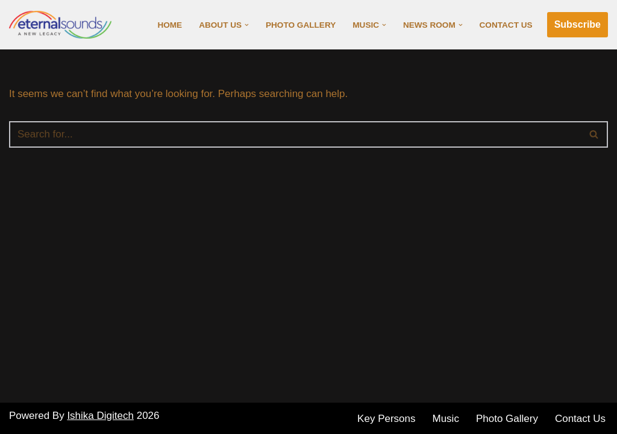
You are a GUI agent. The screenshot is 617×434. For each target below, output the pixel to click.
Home (169, 25)
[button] (247, 25)
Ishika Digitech (100, 415)
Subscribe (577, 24)
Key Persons (386, 418)
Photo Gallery (301, 25)
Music (446, 418)
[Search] (295, 134)
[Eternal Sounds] (63, 25)
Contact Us (506, 25)
